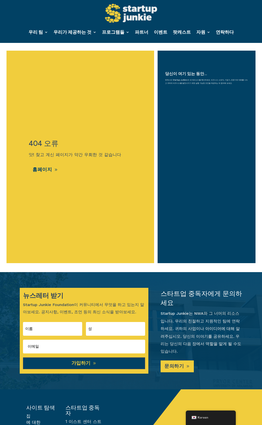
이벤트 (160, 32)
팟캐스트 (182, 32)
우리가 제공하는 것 (72, 32)
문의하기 (175, 368)
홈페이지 (43, 171)
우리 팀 (35, 32)
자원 (200, 32)
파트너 (141, 32)
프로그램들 (113, 32)
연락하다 (225, 32)
